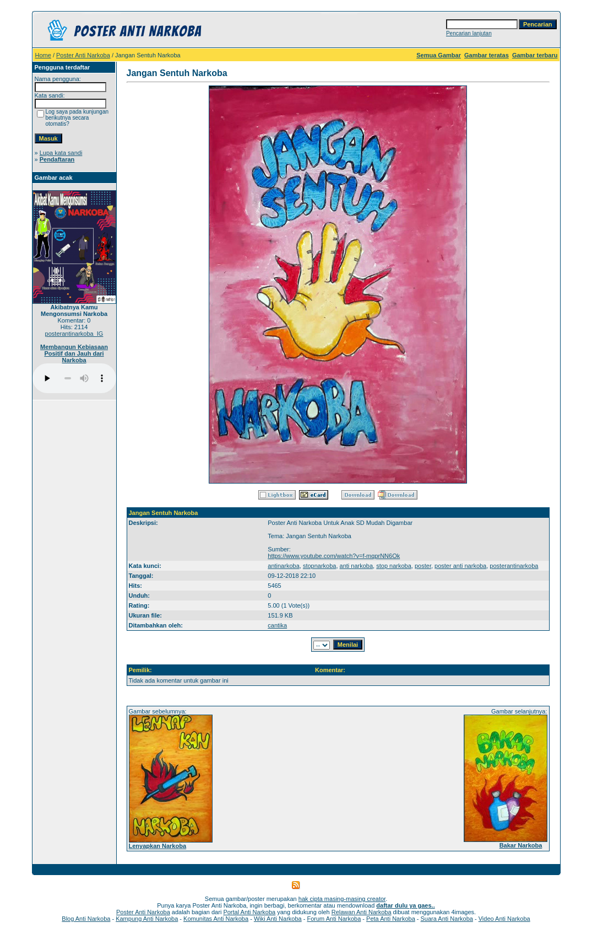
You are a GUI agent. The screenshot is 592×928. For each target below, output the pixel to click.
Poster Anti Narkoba (83, 55)
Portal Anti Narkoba (249, 912)
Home (43, 55)
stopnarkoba (319, 565)
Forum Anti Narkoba (334, 918)
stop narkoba (393, 565)
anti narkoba (356, 565)
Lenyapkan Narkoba (158, 846)
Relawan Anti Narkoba (362, 912)
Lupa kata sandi (61, 152)
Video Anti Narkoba (504, 918)
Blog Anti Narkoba (86, 918)
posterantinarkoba (514, 565)
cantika (277, 625)
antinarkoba (284, 565)
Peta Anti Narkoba (390, 918)
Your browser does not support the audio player (74, 378)
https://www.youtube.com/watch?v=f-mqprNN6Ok (334, 555)
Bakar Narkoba (520, 845)
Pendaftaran (57, 159)
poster (423, 565)
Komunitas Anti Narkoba (215, 918)
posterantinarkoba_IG (74, 333)
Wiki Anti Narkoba (278, 918)
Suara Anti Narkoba (447, 918)
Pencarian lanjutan (469, 33)
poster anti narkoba (460, 565)
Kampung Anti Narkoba (147, 918)
